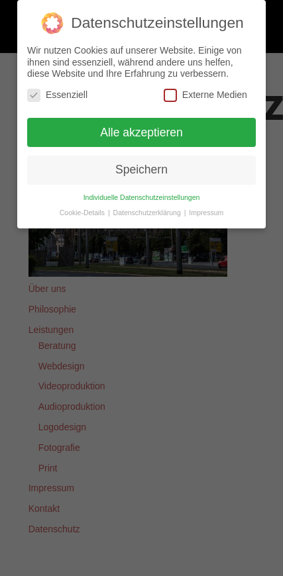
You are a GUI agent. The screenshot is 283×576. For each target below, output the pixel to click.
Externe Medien (205, 94)
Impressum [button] (206, 212)
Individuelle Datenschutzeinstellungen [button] (142, 197)
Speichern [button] (141, 169)
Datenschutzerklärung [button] (148, 212)
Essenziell (57, 94)
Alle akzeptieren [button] (141, 131)
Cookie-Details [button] (83, 212)
